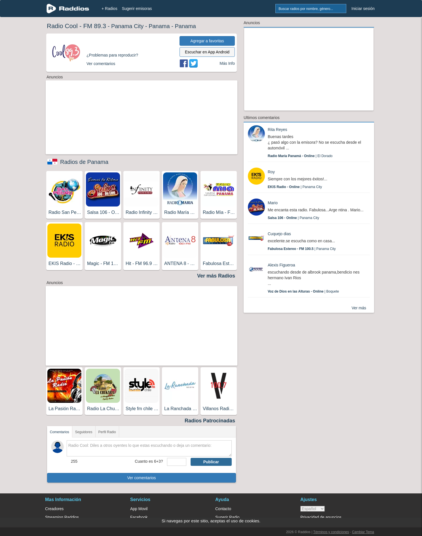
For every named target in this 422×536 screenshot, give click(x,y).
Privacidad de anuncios (320, 517)
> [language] (312, 509)
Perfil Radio (107, 432)
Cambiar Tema (363, 532)
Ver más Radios (216, 276)
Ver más (359, 308)
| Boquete (303, 291)
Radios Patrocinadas (210, 421)
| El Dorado (300, 156)
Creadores (54, 508)
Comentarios (59, 432)
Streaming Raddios (62, 517)
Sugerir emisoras (137, 8)
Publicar (211, 462)
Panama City (127, 26)
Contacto (223, 508)
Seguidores (83, 432)
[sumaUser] (176, 462)
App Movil (138, 508)
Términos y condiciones (331, 532)
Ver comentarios (141, 477)
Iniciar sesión (363, 8)
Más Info (227, 63)
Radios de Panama (84, 162)
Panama (159, 26)
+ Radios (109, 8)
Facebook (138, 517)
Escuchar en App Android (207, 52)
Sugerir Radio (227, 517)
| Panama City (295, 187)
